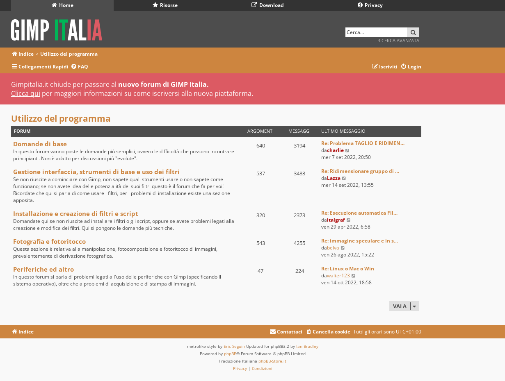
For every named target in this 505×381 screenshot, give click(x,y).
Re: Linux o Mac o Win (347, 268)
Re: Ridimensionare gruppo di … (360, 171)
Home (62, 5)
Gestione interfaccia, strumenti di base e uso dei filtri (96, 172)
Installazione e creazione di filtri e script (75, 213)
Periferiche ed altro (43, 269)
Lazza (333, 178)
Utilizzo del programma (61, 118)
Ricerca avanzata (398, 40)
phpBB (230, 353)
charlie (335, 150)
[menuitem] (79, 67)
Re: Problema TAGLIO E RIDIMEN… (362, 143)
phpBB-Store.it (272, 361)
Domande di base (40, 144)
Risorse (165, 5)
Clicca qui (25, 93)
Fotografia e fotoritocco (49, 241)
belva (333, 247)
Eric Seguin (234, 346)
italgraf (336, 219)
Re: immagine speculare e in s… (359, 240)
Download (267, 5)
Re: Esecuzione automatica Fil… (359, 212)
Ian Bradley (307, 346)
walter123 (338, 275)
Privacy (370, 5)
